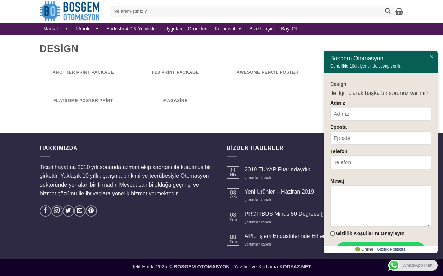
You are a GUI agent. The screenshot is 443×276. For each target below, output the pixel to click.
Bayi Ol (289, 29)
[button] (399, 11)
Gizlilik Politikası (391, 249)
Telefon (338, 151)
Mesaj (337, 181)
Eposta (338, 127)
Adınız (337, 103)
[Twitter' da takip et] (68, 211)
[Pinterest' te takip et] (91, 211)
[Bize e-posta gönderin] (79, 211)
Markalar (56, 29)
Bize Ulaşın (261, 29)
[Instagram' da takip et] (57, 211)
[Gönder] (388, 11)
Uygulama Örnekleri (185, 29)
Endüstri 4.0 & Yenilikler (131, 29)
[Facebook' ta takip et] (45, 211)
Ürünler (87, 29)
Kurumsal (228, 29)
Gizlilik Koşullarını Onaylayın (370, 233)
